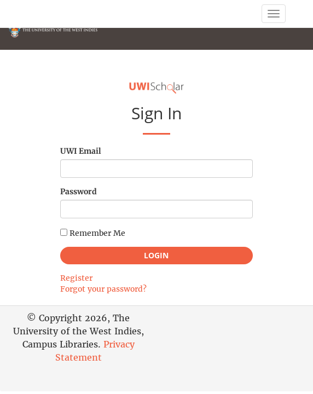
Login (156, 255)
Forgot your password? (103, 289)
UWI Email (80, 151)
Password (78, 191)
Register (76, 278)
